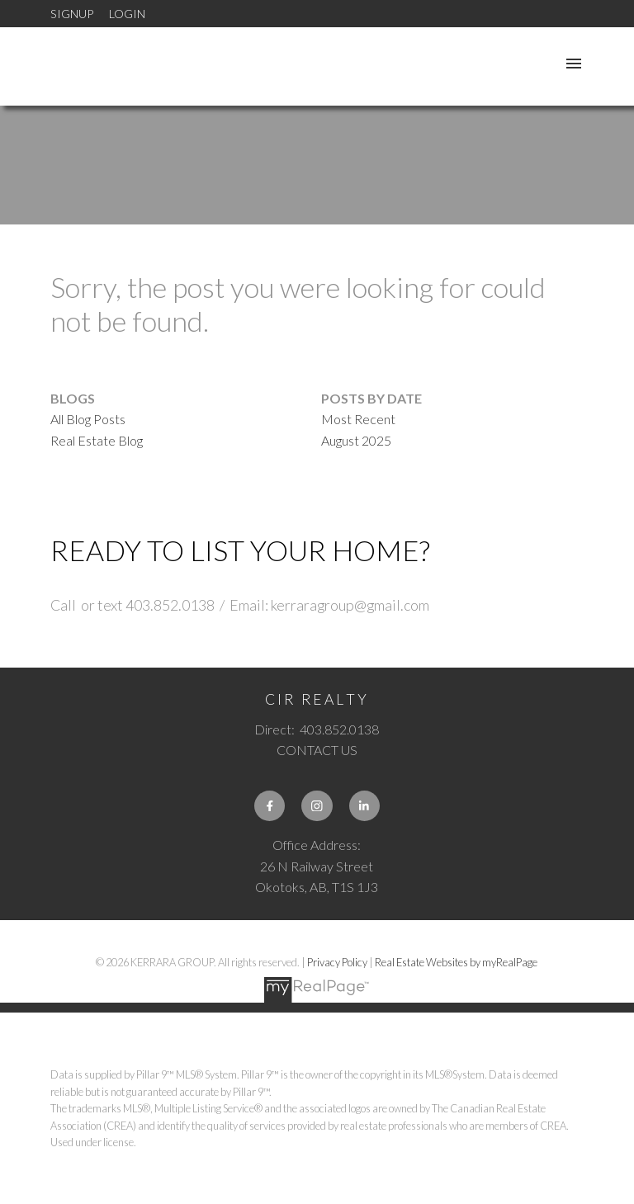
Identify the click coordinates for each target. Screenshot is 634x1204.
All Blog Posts (87, 419)
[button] (269, 806)
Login (127, 14)
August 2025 (356, 440)
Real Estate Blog (96, 440)
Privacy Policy (337, 962)
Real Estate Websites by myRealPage (456, 962)
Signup (71, 14)
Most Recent (358, 419)
